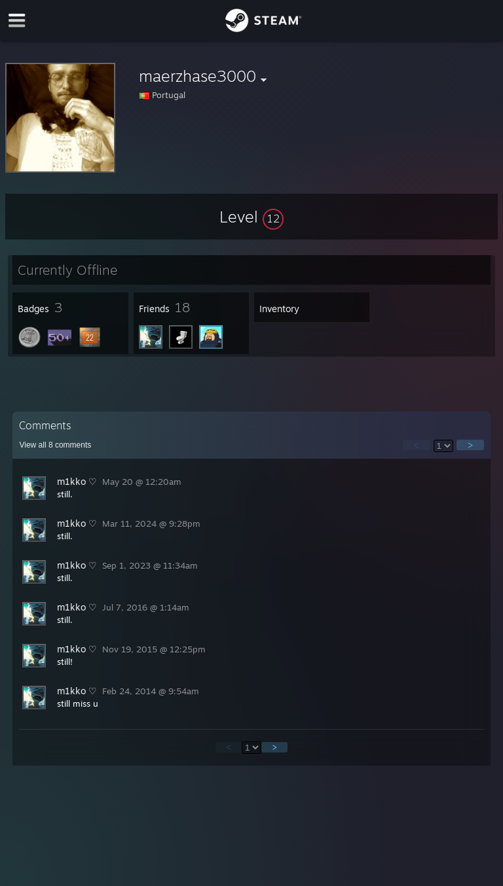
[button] (251, 217)
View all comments (55, 445)
